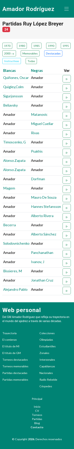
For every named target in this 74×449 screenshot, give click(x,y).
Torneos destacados (15, 359)
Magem (9, 188)
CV (37, 410)
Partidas (37, 419)
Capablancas (47, 366)
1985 (36, 45)
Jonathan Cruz (42, 280)
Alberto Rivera (42, 216)
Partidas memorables (15, 379)
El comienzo (9, 339)
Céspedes (45, 386)
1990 (51, 45)
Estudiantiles (47, 346)
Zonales (44, 353)
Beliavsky (10, 105)
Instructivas (11, 61)
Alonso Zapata (14, 160)
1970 (7, 45)
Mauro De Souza (43, 197)
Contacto (37, 427)
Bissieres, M (12, 271)
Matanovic (39, 114)
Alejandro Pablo (15, 289)
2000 (9, 53)
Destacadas (53, 53)
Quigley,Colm (13, 87)
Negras (37, 70)
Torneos (37, 414)
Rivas (35, 133)
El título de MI (11, 346)
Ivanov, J (37, 262)
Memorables (30, 53)
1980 (22, 45)
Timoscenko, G (14, 142)
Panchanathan (42, 252)
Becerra (9, 225)
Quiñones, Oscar (16, 77)
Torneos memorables (15, 366)
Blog (37, 423)
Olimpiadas (46, 339)
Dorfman (38, 179)
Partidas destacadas (14, 373)
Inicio (37, 406)
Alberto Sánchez (43, 234)
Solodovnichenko (16, 243)
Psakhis (37, 151)
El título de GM (11, 353)
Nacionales (46, 373)
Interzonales (47, 359)
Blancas (9, 70)
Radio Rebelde (48, 379)
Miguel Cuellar (42, 123)
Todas (31, 61)
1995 (66, 45)
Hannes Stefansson (46, 206)
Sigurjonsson (13, 96)
